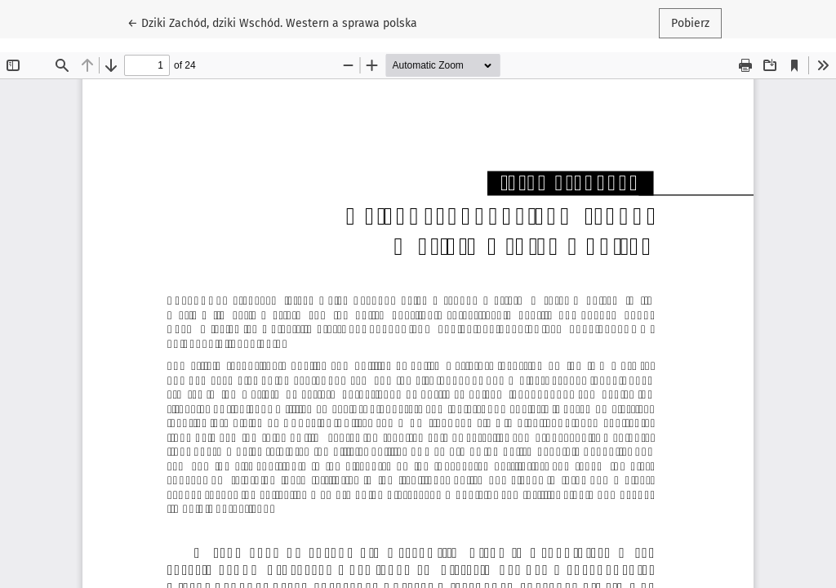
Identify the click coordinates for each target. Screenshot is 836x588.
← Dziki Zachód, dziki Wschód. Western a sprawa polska (272, 22)
